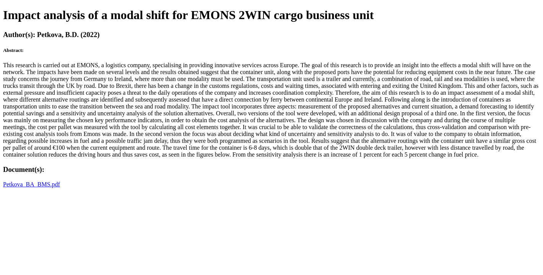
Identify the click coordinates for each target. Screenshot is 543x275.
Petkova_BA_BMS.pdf (31, 184)
